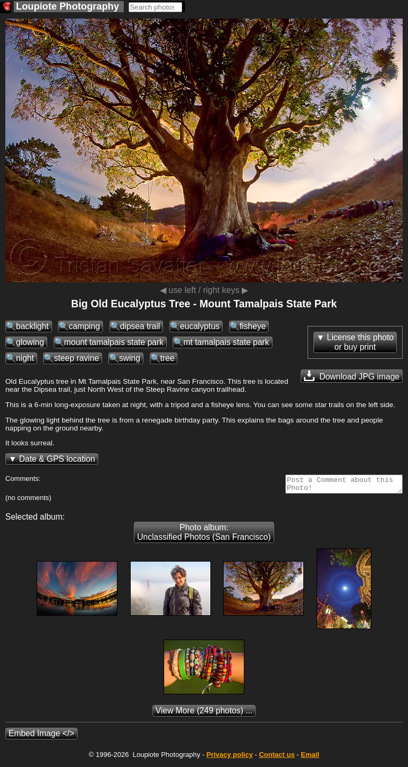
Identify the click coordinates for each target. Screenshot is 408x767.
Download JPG (352, 375)
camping (84, 326)
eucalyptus (200, 326)
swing (129, 358)
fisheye (253, 326)
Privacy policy (229, 758)
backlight (32, 326)
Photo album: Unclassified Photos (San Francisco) (203, 535)
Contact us (276, 758)
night (25, 358)
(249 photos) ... (204, 713)
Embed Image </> (41, 736)
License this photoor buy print (360, 342)
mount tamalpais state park (114, 342)
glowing (30, 342)
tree (167, 358)
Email (310, 758)
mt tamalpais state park (226, 342)
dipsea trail (140, 326)
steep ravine (76, 358)
